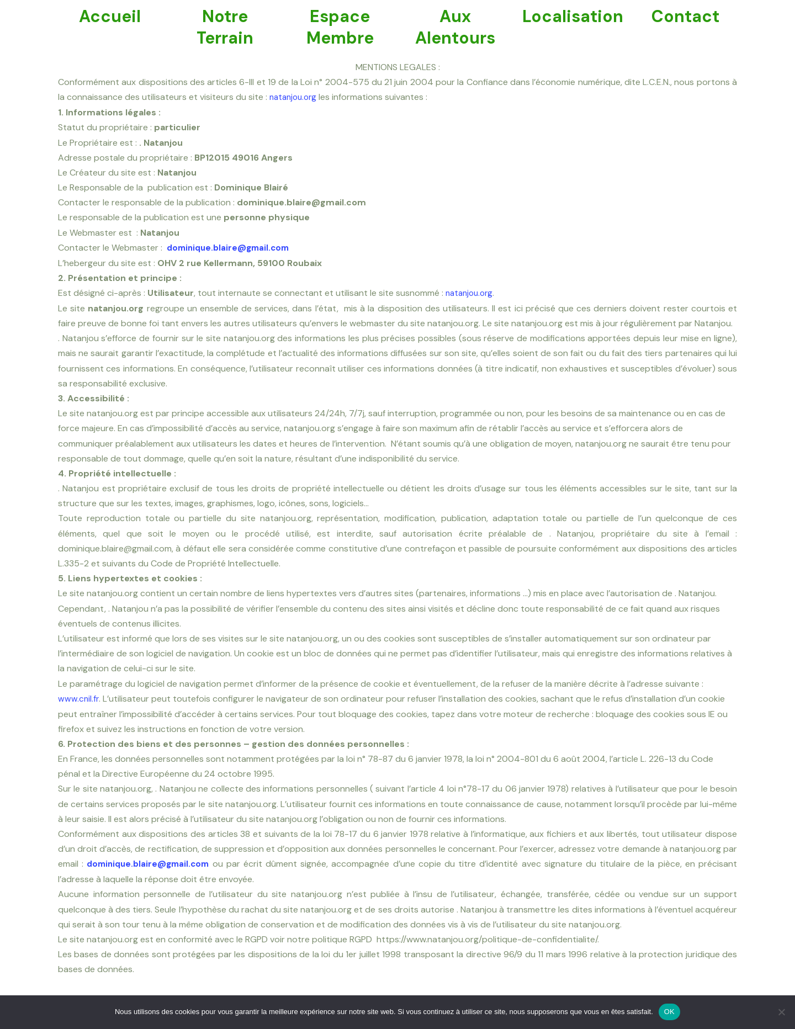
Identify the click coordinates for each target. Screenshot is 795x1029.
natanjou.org (295, 97)
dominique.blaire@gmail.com (231, 247)
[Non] (781, 1011)
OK (669, 1011)
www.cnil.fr (78, 697)
